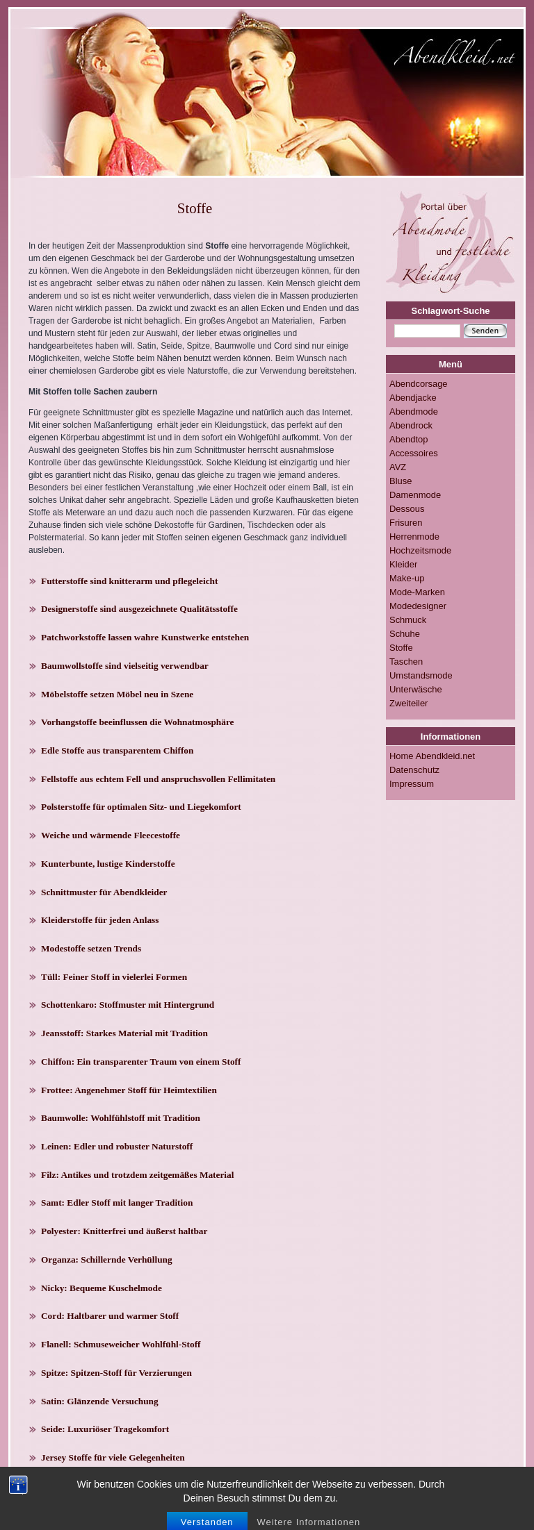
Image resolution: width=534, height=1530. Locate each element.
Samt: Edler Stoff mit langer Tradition (117, 1202)
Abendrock (410, 425)
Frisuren (406, 522)
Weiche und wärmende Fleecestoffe (110, 835)
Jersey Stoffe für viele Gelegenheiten (113, 1457)
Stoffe (401, 647)
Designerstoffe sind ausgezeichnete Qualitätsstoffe (139, 609)
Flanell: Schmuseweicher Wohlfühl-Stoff (121, 1344)
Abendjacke (413, 397)
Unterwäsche (415, 689)
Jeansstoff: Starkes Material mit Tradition (124, 1033)
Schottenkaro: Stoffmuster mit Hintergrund (127, 1004)
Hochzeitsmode (420, 550)
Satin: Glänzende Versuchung (100, 1401)
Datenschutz (414, 770)
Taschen (406, 661)
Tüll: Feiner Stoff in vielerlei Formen (114, 977)
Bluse (400, 481)
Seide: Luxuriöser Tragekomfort (105, 1429)
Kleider (403, 564)
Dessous (406, 509)
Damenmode (415, 495)
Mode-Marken (417, 592)
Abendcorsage (418, 384)
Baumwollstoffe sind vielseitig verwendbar (125, 665)
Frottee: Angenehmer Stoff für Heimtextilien (129, 1090)
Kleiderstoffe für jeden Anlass (100, 920)
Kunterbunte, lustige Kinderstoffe (108, 863)
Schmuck (407, 620)
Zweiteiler (408, 703)
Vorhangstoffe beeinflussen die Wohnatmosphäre (137, 722)
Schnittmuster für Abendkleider (104, 892)
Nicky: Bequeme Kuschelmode (101, 1288)
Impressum (411, 784)
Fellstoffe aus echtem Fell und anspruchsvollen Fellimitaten (158, 779)
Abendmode (413, 411)
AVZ (397, 467)
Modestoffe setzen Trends (91, 948)
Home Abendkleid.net (432, 756)
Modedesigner (417, 606)
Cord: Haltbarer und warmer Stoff (110, 1316)
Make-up (406, 578)
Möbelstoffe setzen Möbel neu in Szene (117, 694)
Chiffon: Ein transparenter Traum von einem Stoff (141, 1061)
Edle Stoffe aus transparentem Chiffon (117, 750)
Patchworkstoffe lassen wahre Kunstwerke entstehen (145, 637)
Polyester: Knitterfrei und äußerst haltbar (124, 1231)
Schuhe (404, 634)
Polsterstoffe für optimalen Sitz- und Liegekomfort (141, 806)
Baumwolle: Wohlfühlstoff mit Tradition (120, 1118)
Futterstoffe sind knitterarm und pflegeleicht (129, 581)
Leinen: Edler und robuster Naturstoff (117, 1146)
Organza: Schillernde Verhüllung (106, 1259)
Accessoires (413, 453)
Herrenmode (414, 536)
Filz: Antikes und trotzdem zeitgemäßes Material (137, 1175)
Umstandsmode (421, 675)
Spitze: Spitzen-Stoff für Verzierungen (116, 1372)
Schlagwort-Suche (451, 311)
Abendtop (408, 439)
